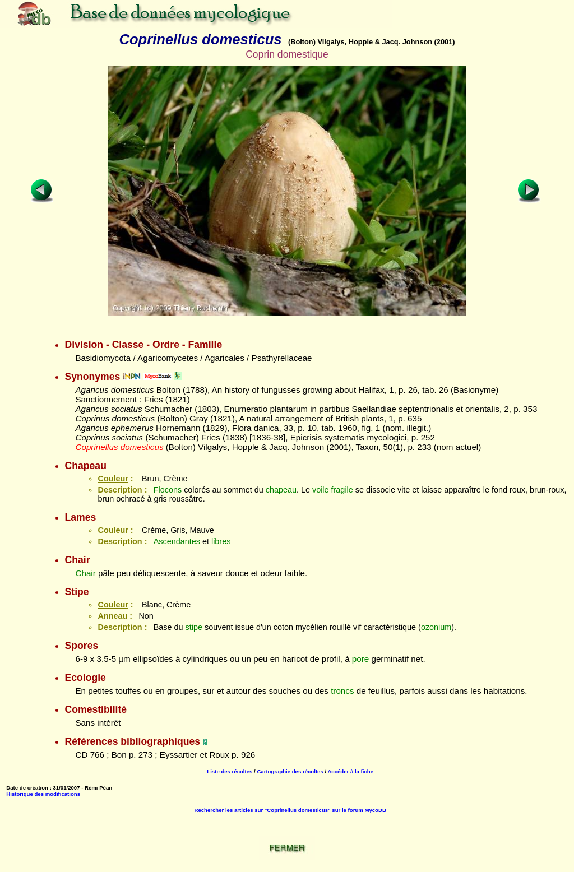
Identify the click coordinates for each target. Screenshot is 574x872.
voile (320, 489)
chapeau (281, 489)
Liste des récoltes (229, 771)
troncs (342, 690)
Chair (85, 573)
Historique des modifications (43, 794)
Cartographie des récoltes (290, 771)
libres (220, 541)
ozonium (436, 627)
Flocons (168, 489)
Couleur (113, 478)
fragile (342, 489)
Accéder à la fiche (350, 771)
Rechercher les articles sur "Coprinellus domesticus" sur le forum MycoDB (290, 810)
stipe (194, 627)
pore (360, 659)
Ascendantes (177, 541)
